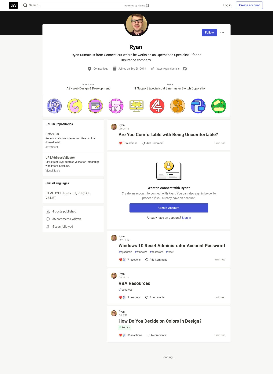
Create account (249, 5)
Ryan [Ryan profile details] (122, 125)
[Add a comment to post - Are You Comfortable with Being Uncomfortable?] (128, 143)
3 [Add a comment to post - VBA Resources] (154, 297)
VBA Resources (134, 283)
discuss (124, 327)
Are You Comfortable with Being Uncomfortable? (168, 134)
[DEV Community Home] (13, 5)
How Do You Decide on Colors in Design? (159, 321)
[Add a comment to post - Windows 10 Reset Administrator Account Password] (130, 259)
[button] (54, 106)
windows (141, 252)
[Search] (25, 5)
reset (169, 252)
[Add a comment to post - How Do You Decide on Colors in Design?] (130, 335)
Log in (227, 5)
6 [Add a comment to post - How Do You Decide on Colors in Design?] (156, 335)
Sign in (186, 218)
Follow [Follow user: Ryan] (209, 32)
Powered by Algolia (136, 5)
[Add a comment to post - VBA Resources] (130, 297)
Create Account (168, 208)
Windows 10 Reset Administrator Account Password (171, 245)
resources (125, 290)
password (156, 252)
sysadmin (125, 252)
